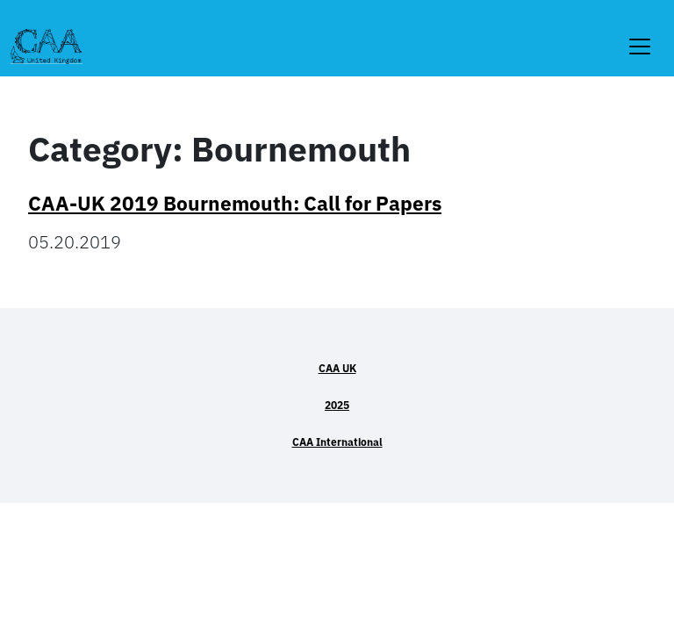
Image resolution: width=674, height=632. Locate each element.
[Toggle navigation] (639, 35)
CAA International (337, 442)
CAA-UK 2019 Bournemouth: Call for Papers (234, 203)
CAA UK (337, 368)
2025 (337, 405)
